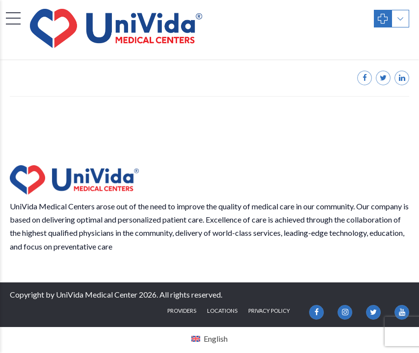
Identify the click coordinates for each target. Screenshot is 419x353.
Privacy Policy (269, 310)
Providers (181, 310)
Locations (222, 310)
